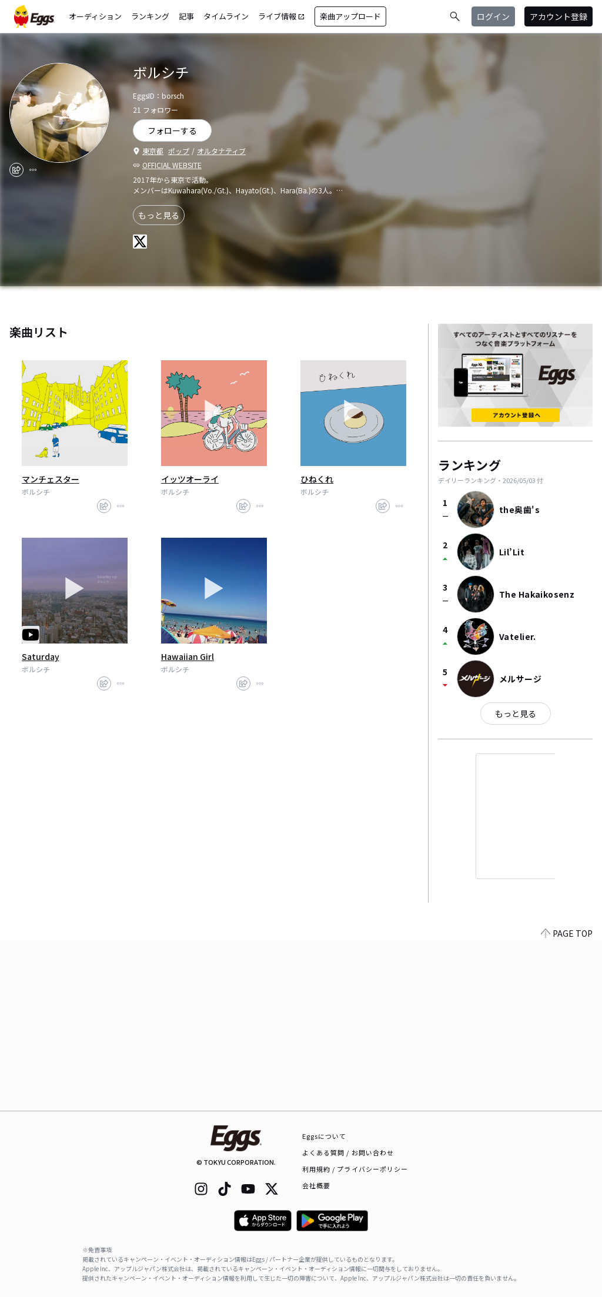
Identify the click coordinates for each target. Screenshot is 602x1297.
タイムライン (226, 16)
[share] (16, 170)
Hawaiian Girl (187, 656)
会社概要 (316, 1185)
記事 (186, 16)
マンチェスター (50, 479)
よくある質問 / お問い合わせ (348, 1152)
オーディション (95, 16)
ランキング (150, 16)
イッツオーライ (190, 479)
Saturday (40, 656)
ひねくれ (316, 479)
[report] (33, 170)
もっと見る (158, 215)
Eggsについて (324, 1136)
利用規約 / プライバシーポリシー (355, 1169)
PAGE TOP (567, 1104)
